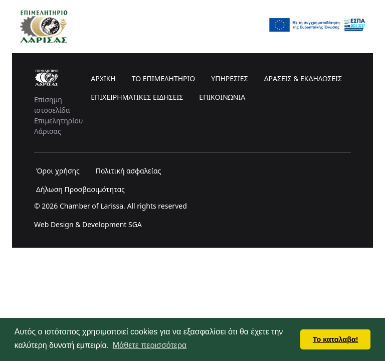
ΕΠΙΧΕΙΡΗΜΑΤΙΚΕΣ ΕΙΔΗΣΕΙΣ (137, 97)
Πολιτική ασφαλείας (128, 170)
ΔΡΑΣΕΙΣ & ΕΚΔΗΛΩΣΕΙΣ (303, 78)
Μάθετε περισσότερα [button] (150, 345)
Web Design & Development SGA (88, 224)
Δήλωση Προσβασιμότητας (80, 189)
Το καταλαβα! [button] (335, 339)
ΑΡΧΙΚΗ (103, 78)
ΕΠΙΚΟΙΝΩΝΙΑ (222, 97)
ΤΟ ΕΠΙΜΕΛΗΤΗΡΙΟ (164, 78)
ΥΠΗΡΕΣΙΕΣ (229, 78)
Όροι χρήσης (58, 170)
